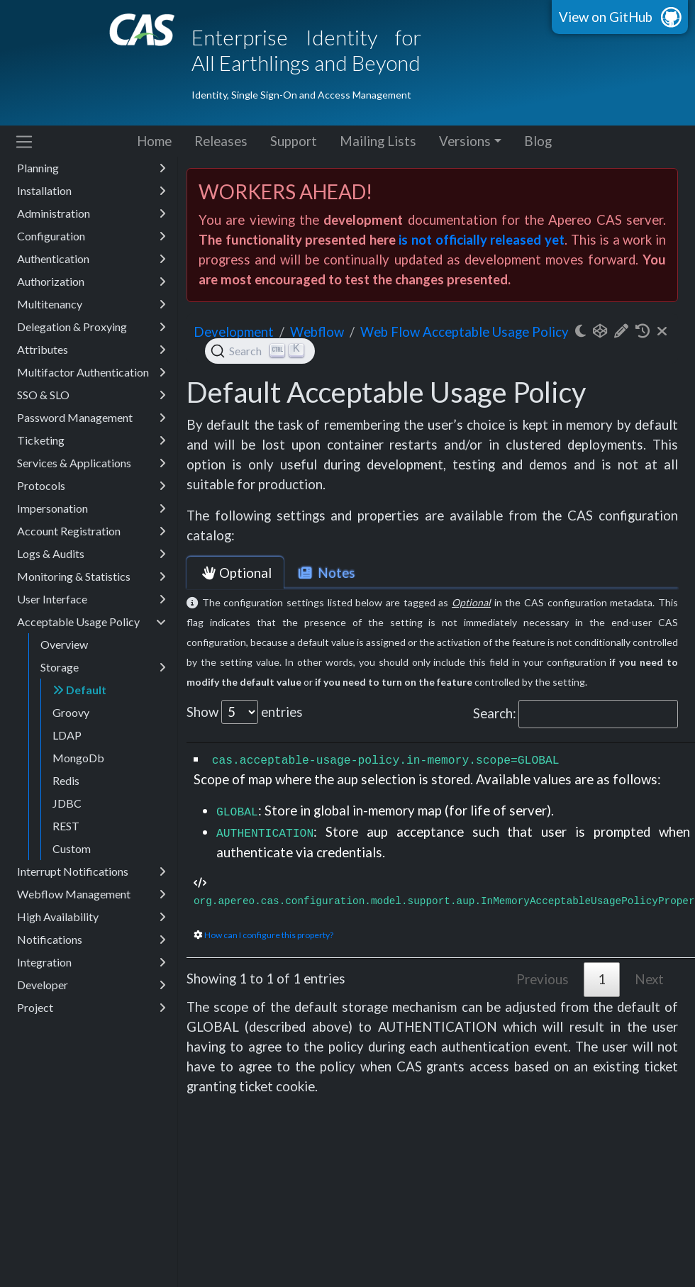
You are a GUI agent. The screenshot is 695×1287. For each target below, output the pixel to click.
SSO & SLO (91, 394)
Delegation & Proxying (91, 326)
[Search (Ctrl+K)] (260, 351)
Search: (575, 714)
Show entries (245, 712)
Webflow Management (91, 894)
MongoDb (78, 757)
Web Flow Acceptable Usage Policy (464, 332)
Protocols (91, 485)
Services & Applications (91, 463)
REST (65, 825)
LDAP (67, 735)
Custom (71, 848)
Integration (91, 962)
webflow (317, 332)
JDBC (67, 803)
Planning (91, 168)
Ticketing (91, 440)
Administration (91, 213)
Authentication (91, 258)
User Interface (91, 599)
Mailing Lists (378, 141)
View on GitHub (605, 17)
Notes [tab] (325, 573)
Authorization (91, 281)
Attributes (91, 349)
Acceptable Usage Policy (91, 621)
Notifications (91, 939)
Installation (91, 190)
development (234, 332)
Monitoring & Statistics (91, 576)
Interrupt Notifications (91, 871)
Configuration (91, 236)
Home (154, 141)
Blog (538, 141)
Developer (91, 984)
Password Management (91, 417)
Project (91, 1007)
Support (293, 141)
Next (649, 979)
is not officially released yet (481, 239)
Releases (221, 141)
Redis (65, 780)
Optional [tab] (235, 573)
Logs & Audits (91, 553)
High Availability (91, 916)
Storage (103, 667)
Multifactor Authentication (91, 372)
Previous (542, 979)
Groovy (70, 712)
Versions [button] (465, 141)
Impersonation (91, 508)
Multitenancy (91, 304)
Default (79, 689)
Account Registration (91, 531)
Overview (64, 644)
